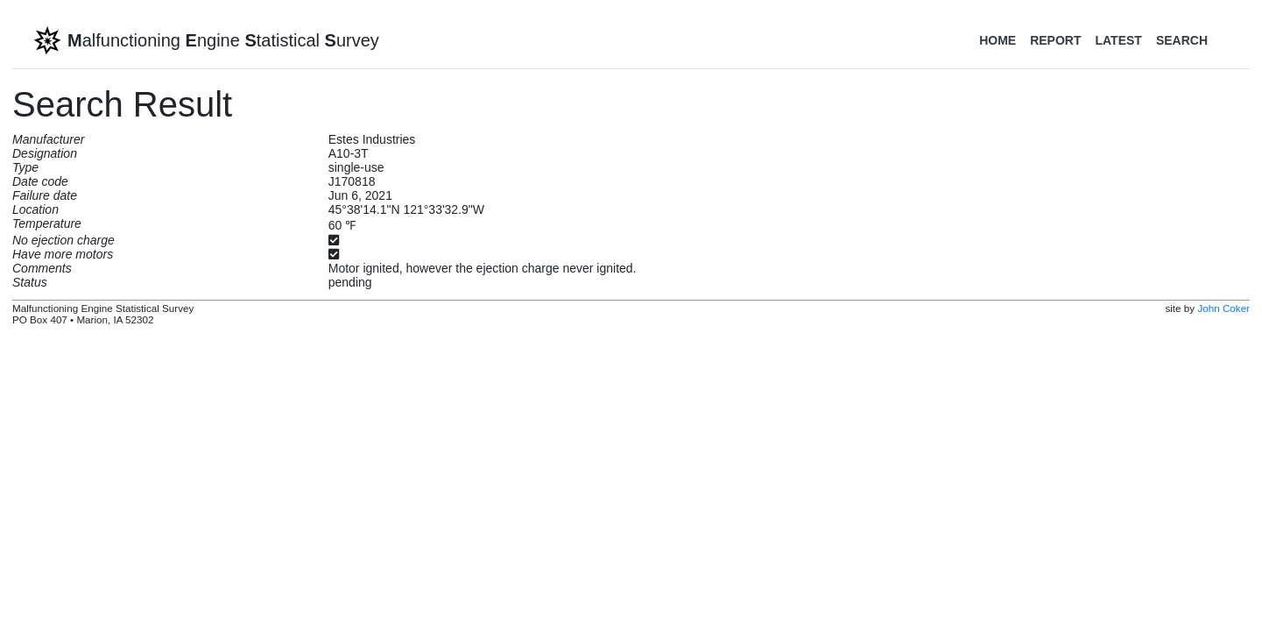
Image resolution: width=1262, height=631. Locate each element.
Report (1055, 40)
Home (997, 40)
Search (1182, 40)
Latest (1118, 40)
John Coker (1223, 308)
